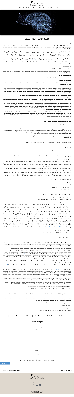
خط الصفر (6, 265)
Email (37, 350)
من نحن (54, 8)
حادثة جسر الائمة (57, 270)
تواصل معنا (15, 8)
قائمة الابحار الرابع (25, 316)
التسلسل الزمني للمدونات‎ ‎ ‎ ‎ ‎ (27, 8)
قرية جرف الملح (49, 226)
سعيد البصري (19, 224)
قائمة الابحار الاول (60, 316)
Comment (37, 329)
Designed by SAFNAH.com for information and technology (37, 392)
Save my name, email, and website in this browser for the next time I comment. (37, 360)
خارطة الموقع (35, 8)
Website (37, 354)
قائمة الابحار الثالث (37, 316)
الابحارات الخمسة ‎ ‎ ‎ (45, 8)
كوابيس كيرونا (33, 59)
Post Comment (5, 363)
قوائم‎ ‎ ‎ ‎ (20, 8)
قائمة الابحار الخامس (13, 316)
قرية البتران (61, 226)
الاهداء (51, 8)
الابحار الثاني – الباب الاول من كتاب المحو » (66, 370)
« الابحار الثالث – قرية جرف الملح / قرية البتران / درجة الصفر (11, 370)
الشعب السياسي (22, 254)
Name (37, 346)
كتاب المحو (39, 8)
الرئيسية (58, 8)
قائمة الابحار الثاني (49, 316)
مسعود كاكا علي (66, 43)
